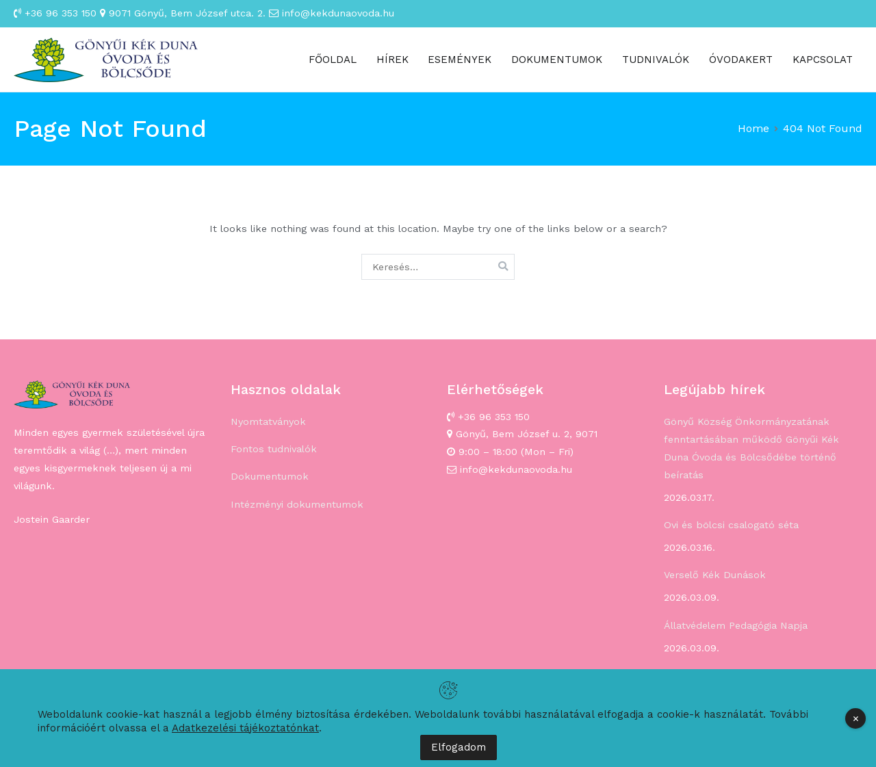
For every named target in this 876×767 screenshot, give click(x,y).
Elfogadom (458, 747)
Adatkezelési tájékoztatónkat (245, 728)
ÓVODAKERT (741, 59)
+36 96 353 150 (55, 13)
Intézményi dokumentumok (297, 504)
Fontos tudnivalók (274, 448)
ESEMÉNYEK (459, 59)
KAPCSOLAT (823, 59)
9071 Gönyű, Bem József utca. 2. (183, 13)
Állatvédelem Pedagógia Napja (736, 625)
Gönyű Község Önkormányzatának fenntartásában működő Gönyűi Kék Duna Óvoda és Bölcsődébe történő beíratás (751, 448)
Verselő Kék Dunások (715, 574)
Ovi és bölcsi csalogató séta (731, 524)
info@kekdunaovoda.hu (331, 13)
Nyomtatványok (268, 421)
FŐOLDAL (333, 59)
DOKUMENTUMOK (556, 59)
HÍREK (392, 59)
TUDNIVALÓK (655, 59)
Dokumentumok (270, 476)
